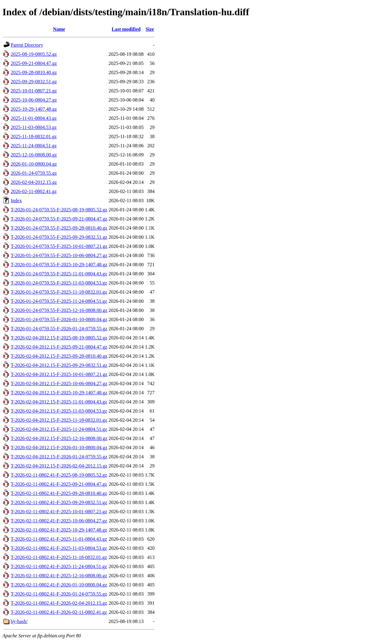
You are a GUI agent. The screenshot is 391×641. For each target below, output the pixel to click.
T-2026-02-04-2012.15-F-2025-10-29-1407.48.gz (59, 392)
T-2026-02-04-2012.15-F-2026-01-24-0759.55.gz (59, 456)
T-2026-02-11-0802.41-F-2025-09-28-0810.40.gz (59, 493)
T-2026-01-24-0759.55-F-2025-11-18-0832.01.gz (59, 292)
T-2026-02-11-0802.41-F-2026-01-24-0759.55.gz (59, 593)
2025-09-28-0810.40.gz (34, 72)
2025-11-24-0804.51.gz (34, 145)
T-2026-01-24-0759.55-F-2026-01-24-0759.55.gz (59, 328)
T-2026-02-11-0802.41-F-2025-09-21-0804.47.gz (59, 484)
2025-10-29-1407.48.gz (34, 109)
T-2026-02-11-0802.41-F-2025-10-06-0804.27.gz (59, 520)
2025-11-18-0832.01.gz (34, 136)
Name (59, 29)
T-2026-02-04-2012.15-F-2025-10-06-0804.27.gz (59, 383)
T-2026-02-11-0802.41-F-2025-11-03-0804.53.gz (59, 548)
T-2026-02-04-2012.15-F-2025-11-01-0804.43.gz (59, 401)
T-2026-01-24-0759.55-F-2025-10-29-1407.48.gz (59, 264)
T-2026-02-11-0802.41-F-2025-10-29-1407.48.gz (59, 529)
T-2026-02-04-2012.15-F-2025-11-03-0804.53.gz (59, 411)
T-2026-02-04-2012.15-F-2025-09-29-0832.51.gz (59, 365)
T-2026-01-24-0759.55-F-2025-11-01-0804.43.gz (59, 273)
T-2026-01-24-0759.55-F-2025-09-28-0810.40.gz (59, 228)
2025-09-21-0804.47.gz (34, 63)
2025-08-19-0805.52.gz (34, 54)
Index (16, 200)
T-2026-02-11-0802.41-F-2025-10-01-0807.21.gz (59, 511)
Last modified (126, 29)
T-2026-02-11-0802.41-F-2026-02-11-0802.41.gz (59, 612)
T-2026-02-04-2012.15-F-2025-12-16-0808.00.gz (59, 438)
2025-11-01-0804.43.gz (34, 118)
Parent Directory (27, 45)
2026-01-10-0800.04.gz (34, 164)
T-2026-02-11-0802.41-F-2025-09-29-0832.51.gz (59, 502)
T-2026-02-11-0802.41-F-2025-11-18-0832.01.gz (59, 557)
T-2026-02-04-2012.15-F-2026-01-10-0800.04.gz (59, 447)
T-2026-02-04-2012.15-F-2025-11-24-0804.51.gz (59, 429)
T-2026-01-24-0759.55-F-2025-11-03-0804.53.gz (59, 282)
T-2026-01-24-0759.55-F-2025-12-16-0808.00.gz (59, 310)
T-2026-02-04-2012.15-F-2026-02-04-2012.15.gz (59, 465)
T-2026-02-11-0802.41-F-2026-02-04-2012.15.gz (59, 603)
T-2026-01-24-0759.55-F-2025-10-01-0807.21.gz (59, 246)
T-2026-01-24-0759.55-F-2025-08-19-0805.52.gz (59, 209)
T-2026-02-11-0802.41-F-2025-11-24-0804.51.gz (59, 566)
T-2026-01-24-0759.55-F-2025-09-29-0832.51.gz (59, 237)
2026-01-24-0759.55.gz (34, 173)
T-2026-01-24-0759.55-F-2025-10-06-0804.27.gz (59, 255)
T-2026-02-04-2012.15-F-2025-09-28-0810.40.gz (59, 356)
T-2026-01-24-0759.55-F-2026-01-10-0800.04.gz (59, 319)
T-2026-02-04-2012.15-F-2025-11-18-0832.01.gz (59, 420)
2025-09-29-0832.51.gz (34, 81)
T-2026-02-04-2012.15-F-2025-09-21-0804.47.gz (59, 346)
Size (149, 29)
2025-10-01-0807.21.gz (34, 90)
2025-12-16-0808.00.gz (34, 154)
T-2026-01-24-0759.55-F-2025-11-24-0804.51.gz (59, 301)
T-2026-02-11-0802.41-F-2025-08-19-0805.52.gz (59, 475)
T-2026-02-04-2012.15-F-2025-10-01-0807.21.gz (59, 374)
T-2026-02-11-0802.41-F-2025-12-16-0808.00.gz (59, 575)
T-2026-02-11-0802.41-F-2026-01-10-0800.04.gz (59, 584)
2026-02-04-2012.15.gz (34, 182)
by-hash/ (19, 621)
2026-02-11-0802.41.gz (34, 191)
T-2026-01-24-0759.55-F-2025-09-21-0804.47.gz (59, 218)
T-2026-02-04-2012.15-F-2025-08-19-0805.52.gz (59, 337)
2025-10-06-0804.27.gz (34, 99)
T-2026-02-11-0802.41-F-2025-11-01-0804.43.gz (59, 539)
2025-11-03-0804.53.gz (34, 127)
